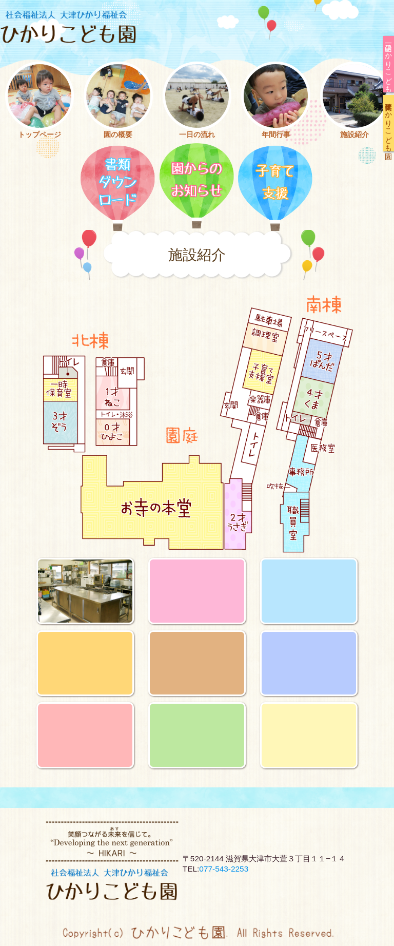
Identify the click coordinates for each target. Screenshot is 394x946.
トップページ (39, 134)
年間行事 (276, 134)
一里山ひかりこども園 (389, 64)
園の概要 (118, 134)
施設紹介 (354, 134)
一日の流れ (197, 134)
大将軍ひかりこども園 (389, 123)
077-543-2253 (223, 868)
